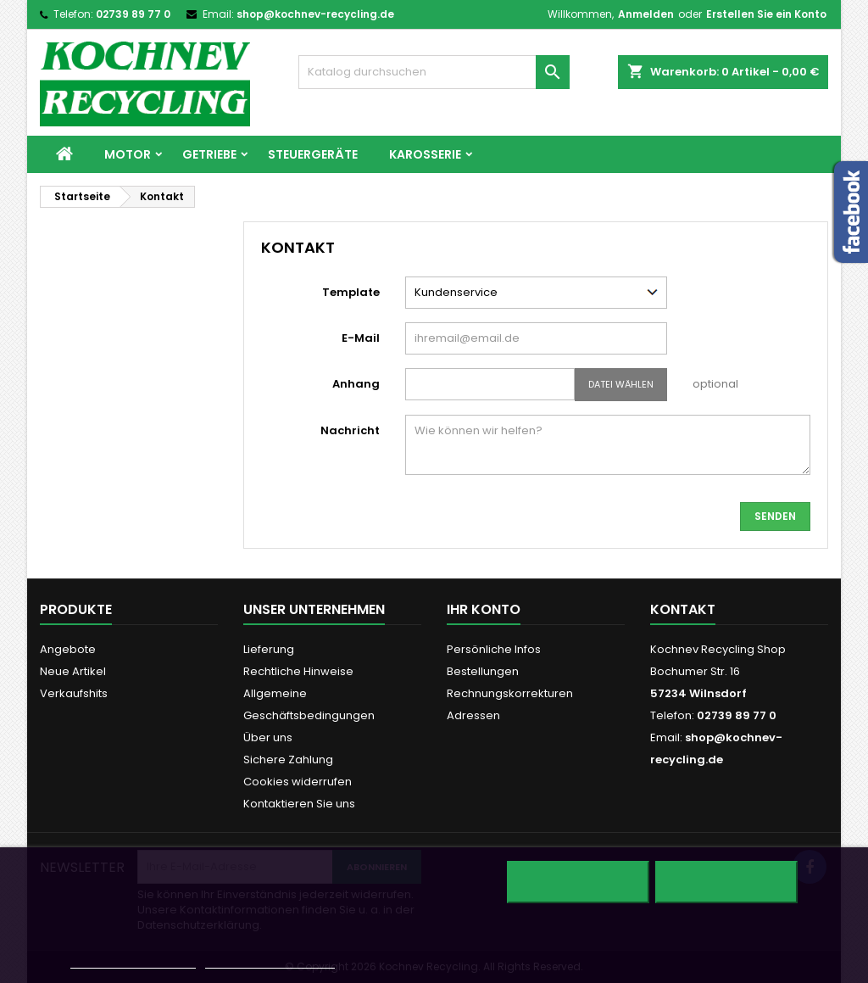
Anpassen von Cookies (270, 960)
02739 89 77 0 (133, 14)
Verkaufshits (74, 693)
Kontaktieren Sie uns (299, 804)
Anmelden (646, 14)
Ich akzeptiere (726, 882)
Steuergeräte (313, 154)
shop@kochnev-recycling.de (315, 14)
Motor (127, 154)
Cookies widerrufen (297, 782)
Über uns (267, 737)
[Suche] (434, 72)
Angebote (68, 649)
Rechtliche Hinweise (298, 671)
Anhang (356, 384)
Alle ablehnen (577, 882)
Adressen (473, 715)
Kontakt (682, 609)
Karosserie (425, 154)
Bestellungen (483, 671)
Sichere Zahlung (288, 759)
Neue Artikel (73, 671)
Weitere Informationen (132, 960)
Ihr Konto (483, 609)
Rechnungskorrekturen (510, 693)
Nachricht (350, 430)
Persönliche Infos (494, 649)
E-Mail (361, 338)
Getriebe (209, 154)
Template (351, 292)
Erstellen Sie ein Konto (766, 14)
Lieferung (268, 649)
